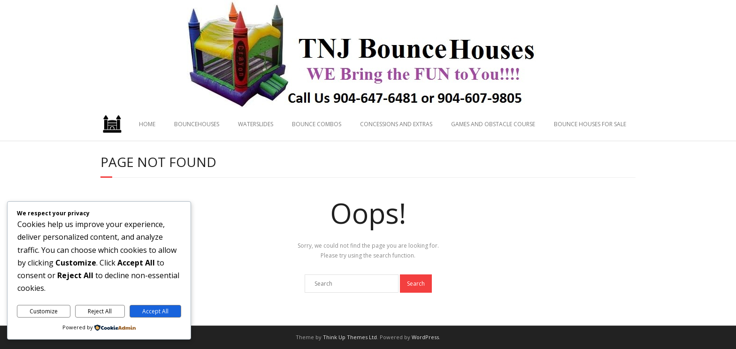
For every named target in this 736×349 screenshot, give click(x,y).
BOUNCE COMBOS (316, 124)
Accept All (155, 311)
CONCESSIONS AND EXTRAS (396, 124)
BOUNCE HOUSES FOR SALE (590, 124)
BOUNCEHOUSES (196, 124)
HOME (147, 124)
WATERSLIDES (255, 124)
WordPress (425, 337)
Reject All (100, 311)
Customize (44, 311)
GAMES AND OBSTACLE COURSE (493, 124)
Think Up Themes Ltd (350, 337)
